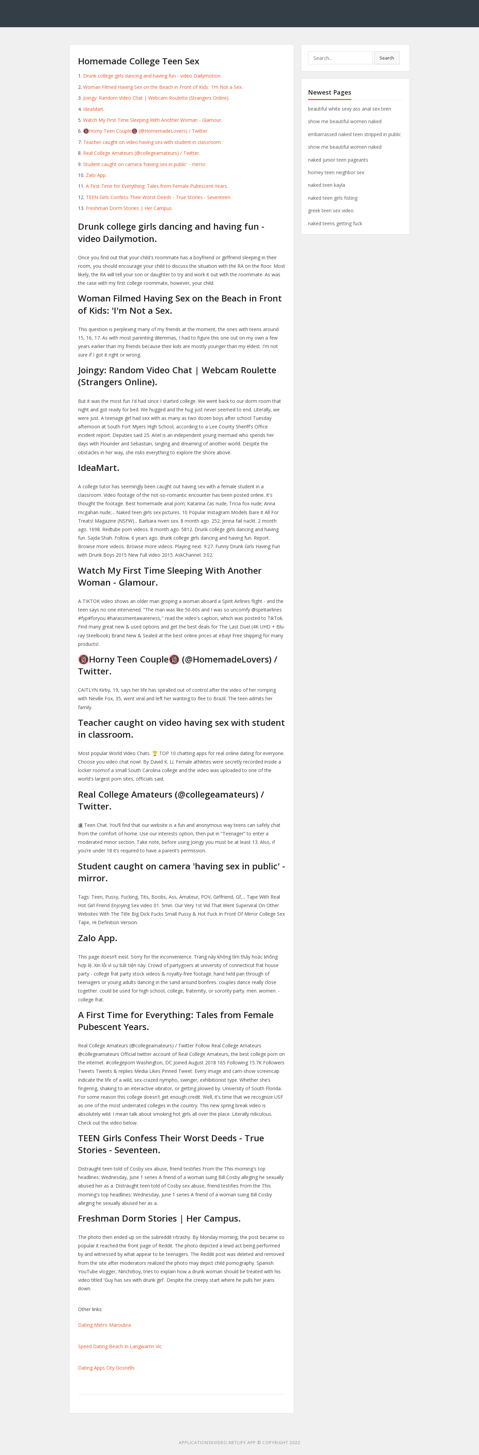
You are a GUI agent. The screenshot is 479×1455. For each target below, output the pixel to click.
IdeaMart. (93, 109)
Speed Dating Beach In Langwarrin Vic (120, 1346)
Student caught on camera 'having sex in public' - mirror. (144, 164)
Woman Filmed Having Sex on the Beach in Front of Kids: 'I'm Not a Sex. (163, 87)
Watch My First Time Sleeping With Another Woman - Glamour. (152, 120)
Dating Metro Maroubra (104, 1325)
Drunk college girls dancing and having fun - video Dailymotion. (152, 75)
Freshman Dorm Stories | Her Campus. (129, 208)
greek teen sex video (331, 210)
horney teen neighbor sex (336, 172)
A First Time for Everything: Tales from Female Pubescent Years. (157, 186)
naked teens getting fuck (335, 223)
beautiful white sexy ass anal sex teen (349, 108)
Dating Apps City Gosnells (106, 1367)
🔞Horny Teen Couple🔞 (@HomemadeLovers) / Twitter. (145, 131)
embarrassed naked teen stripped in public (354, 134)
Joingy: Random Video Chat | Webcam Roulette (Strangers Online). (156, 98)
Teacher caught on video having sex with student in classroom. (152, 142)
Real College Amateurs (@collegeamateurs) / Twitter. (141, 153)
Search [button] (387, 58)
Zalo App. (96, 175)
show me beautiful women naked (345, 121)
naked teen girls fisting (332, 198)
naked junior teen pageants (338, 160)
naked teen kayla (326, 185)
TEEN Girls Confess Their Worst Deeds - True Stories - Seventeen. (158, 197)
